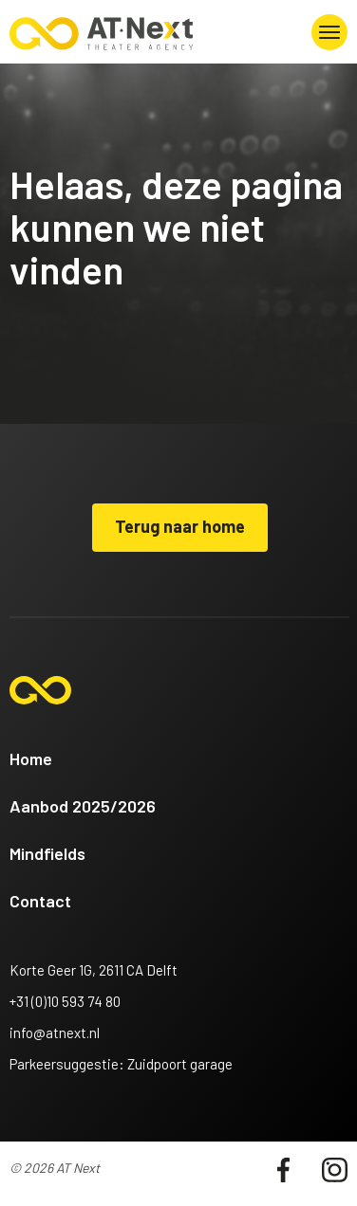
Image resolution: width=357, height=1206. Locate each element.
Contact (40, 900)
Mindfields (47, 853)
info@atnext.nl (54, 1032)
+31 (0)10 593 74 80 (65, 1001)
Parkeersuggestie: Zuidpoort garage (121, 1063)
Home (30, 758)
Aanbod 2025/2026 (82, 805)
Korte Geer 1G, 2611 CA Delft (93, 969)
